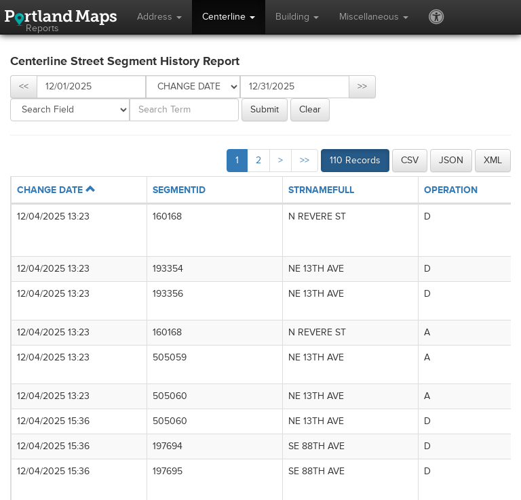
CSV (410, 160)
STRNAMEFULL (321, 190)
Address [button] (159, 16)
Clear (310, 109)
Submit (264, 109)
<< (23, 86)
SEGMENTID (179, 190)
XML (493, 160)
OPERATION (451, 190)
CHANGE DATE (56, 190)
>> (362, 86)
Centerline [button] (228, 16)
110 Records (355, 160)
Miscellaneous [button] (373, 16)
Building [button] (297, 16)
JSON (451, 160)
